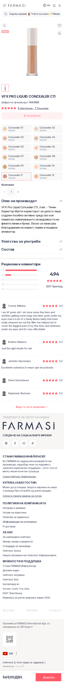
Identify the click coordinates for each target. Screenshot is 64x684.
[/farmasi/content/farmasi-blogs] (11, 579)
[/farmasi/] (16, 5)
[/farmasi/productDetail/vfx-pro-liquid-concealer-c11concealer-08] (48, 157)
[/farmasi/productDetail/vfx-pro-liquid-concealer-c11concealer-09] (16, 167)
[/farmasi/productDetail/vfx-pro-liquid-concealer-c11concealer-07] (16, 157)
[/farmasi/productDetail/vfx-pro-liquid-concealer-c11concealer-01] (16, 129)
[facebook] (15, 443)
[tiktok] (32, 443)
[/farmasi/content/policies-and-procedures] (16, 517)
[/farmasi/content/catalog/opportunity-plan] (11, 570)
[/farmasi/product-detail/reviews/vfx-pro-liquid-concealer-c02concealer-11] (32, 407)
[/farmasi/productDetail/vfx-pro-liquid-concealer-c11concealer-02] (48, 129)
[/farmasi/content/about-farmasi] (17, 537)
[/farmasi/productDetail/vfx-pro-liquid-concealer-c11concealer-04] (48, 138)
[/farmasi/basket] (54, 5)
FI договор (9, 526)
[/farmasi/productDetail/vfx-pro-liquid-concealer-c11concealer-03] (16, 138)
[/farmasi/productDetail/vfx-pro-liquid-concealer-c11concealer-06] (48, 148)
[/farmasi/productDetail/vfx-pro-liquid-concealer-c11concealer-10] (48, 167)
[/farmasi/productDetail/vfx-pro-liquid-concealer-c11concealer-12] (48, 176)
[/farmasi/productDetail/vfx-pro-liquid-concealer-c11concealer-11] (16, 176)
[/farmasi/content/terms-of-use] (14, 512)
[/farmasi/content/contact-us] (11, 584)
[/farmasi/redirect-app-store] (9, 639)
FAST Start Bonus (12, 593)
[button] (9, 653)
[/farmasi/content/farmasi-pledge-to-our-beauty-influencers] (29, 555)
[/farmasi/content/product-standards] (16, 546)
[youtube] (23, 443)
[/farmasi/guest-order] (22, 496)
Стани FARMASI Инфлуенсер (19, 566)
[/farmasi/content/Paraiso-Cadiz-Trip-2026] (16, 589)
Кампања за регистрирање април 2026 (26, 597)
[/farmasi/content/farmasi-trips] (13, 575)
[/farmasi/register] (19, 476)
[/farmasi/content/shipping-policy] (14, 508)
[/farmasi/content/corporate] (12, 551)
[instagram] (6, 443)
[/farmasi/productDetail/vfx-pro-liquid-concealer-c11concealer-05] (16, 148)
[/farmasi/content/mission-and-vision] (18, 541)
